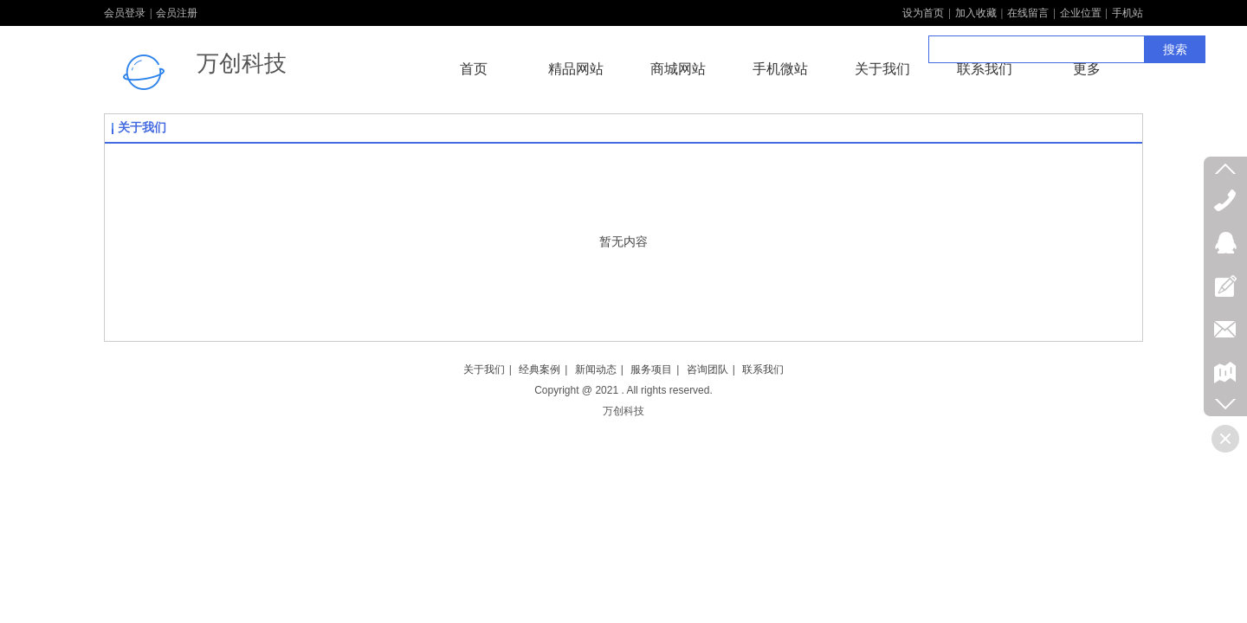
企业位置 (1081, 13)
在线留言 (1028, 13)
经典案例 (539, 369)
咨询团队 (707, 369)
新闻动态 (596, 369)
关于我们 (142, 127)
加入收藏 (976, 13)
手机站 (1127, 13)
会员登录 (124, 13)
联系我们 (763, 369)
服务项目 (651, 369)
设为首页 (923, 13)
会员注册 (176, 13)
